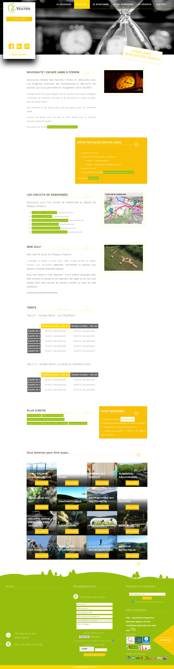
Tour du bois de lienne (42, 216)
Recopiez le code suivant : (94, 645)
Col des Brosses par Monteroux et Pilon (50, 220)
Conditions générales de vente (141, 625)
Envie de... (82, 4)
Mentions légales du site (138, 621)
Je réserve (145, 4)
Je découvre (64, 4)
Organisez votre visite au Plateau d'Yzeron (45, 419)
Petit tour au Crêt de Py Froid (45, 224)
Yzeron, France (19, 32)
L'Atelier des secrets (78, 423)
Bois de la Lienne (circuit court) (46, 228)
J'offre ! (161, 4)
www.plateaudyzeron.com (84, 667)
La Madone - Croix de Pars (44, 212)
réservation (93, 178)
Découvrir (41, 483)
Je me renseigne (123, 4)
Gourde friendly (34, 415)
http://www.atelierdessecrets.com (62, 127)
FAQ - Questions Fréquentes (140, 618)
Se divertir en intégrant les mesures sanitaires (47, 423)
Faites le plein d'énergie (52, 415)
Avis (131, 630)
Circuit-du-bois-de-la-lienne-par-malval (49, 232)
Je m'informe (100, 4)
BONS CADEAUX (19, 54)
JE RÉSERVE (127, 419)
